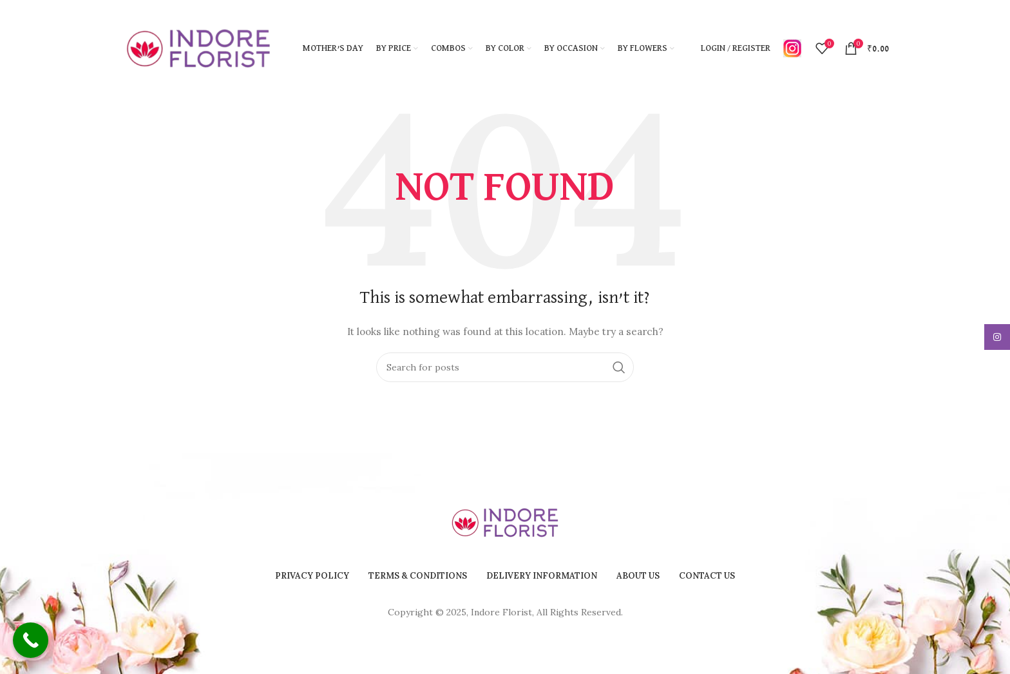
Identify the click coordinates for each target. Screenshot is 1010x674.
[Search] (505, 367)
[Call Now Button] (30, 640)
